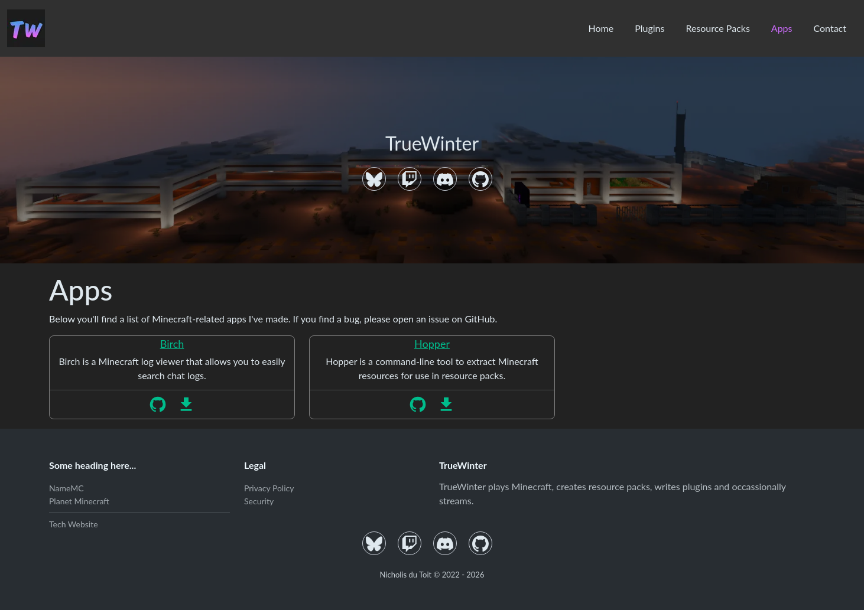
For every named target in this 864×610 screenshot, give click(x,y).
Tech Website (73, 524)
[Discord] (445, 179)
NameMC (66, 488)
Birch (172, 343)
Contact (830, 28)
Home (600, 28)
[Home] (26, 28)
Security (259, 501)
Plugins (649, 28)
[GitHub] (480, 179)
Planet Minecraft (79, 501)
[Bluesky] (374, 179)
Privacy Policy (269, 488)
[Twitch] (409, 179)
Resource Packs (717, 28)
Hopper (432, 343)
